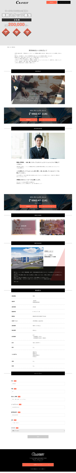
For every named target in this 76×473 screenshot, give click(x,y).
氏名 (13, 382)
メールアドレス (16, 405)
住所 (13, 421)
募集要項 (52, 2)
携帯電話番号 (15, 413)
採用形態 (14, 429)
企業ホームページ (38, 465)
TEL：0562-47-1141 (39, 460)
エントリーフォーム (64, 2)
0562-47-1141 (39, 113)
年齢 (13, 389)
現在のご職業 (15, 397)
